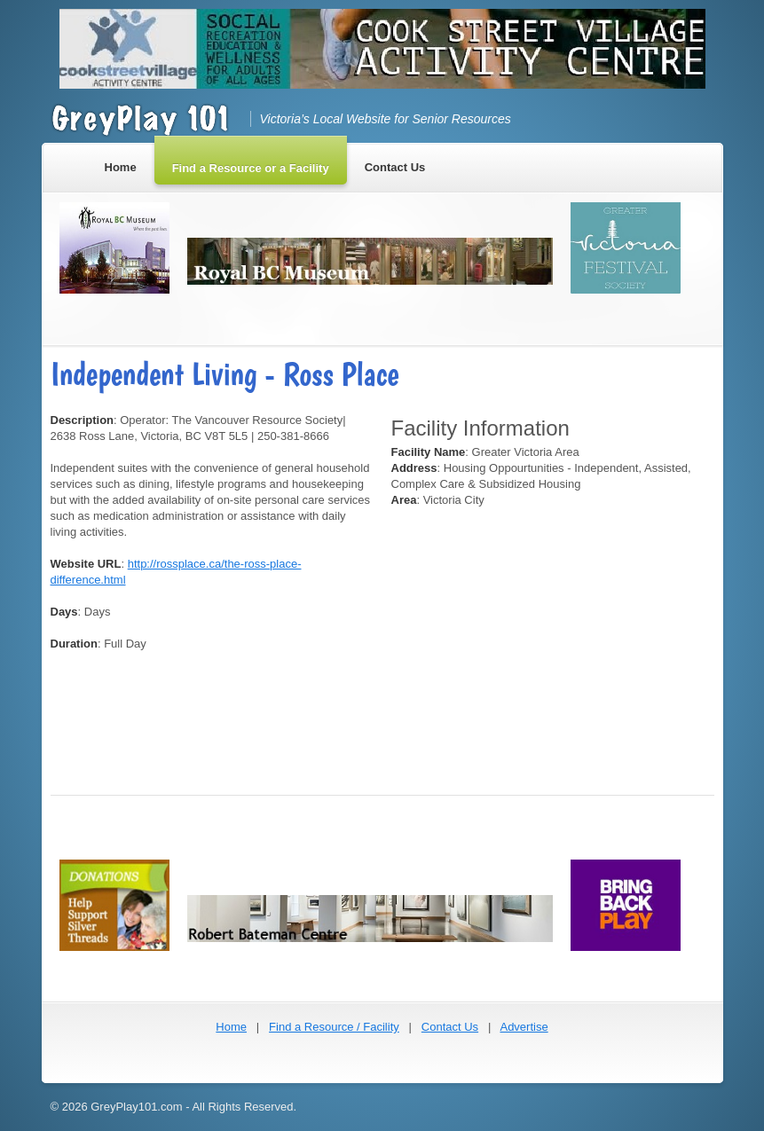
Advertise (523, 1026)
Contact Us (449, 1026)
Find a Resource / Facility (334, 1026)
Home (231, 1026)
